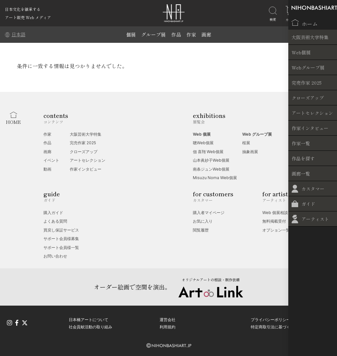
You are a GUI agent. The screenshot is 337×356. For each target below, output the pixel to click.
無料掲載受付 (274, 221)
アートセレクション (87, 160)
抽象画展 (250, 151)
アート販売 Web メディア (28, 17)
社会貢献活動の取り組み (90, 325)
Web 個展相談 (275, 212)
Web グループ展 (257, 134)
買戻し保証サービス (61, 230)
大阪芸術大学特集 (85, 134)
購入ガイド (53, 212)
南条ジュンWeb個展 (211, 169)
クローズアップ (83, 151)
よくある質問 (55, 221)
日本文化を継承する (22, 9)
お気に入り (203, 221)
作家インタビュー (85, 169)
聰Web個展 (203, 142)
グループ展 (153, 34)
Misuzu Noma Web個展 (215, 177)
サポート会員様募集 (61, 238)
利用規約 (167, 325)
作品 (176, 34)
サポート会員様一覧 (61, 247)
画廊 (206, 34)
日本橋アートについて (88, 318)
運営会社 (167, 318)
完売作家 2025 (83, 142)
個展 (131, 34)
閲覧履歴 (201, 230)
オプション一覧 (276, 230)
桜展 (246, 142)
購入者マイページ (208, 212)
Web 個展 (202, 134)
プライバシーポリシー (270, 318)
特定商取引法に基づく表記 (274, 325)
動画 (47, 169)
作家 (191, 34)
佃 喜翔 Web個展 (208, 151)
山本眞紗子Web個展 (211, 160)
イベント (51, 160)
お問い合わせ (55, 256)
